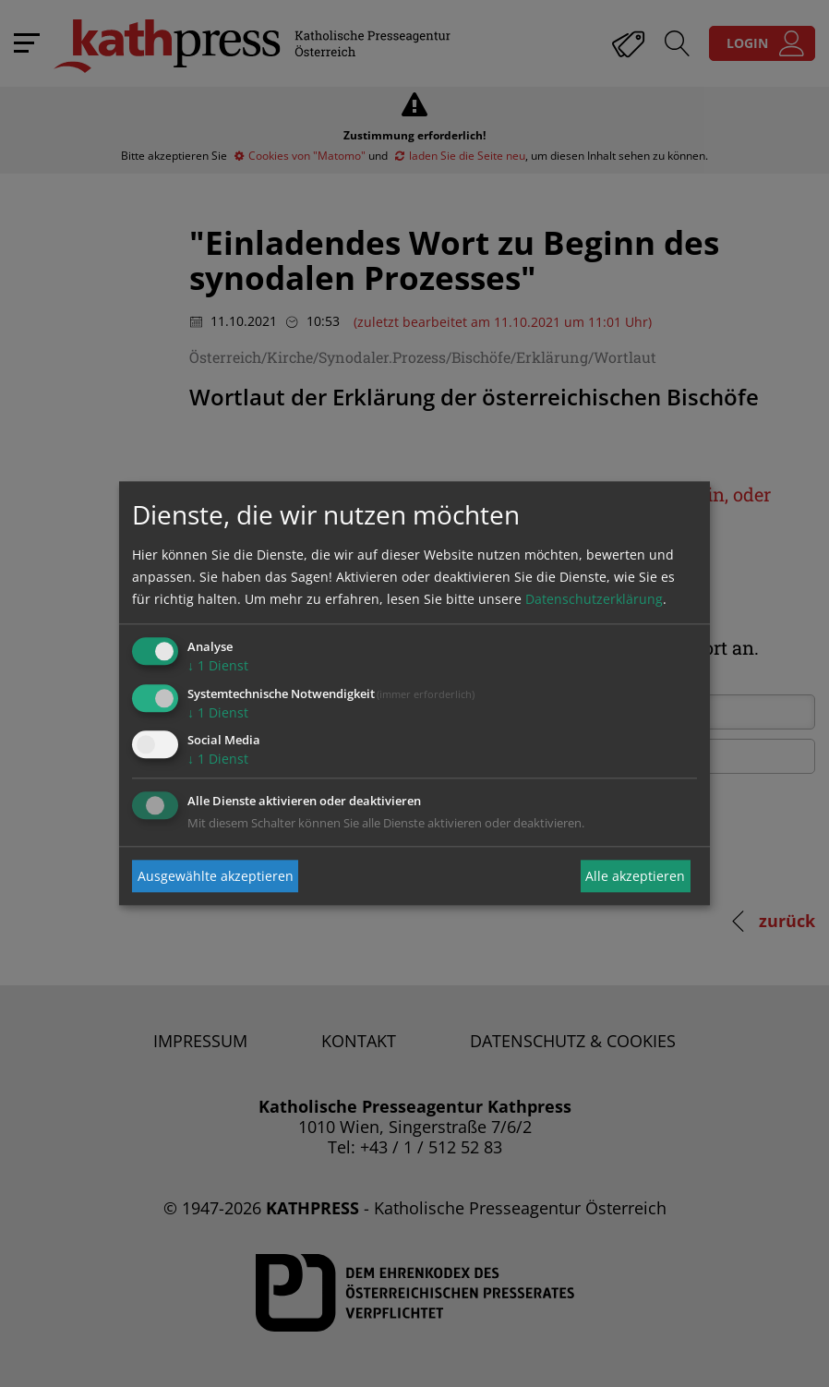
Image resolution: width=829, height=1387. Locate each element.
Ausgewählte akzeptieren (216, 876)
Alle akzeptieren (635, 876)
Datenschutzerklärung (594, 599)
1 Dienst (217, 665)
